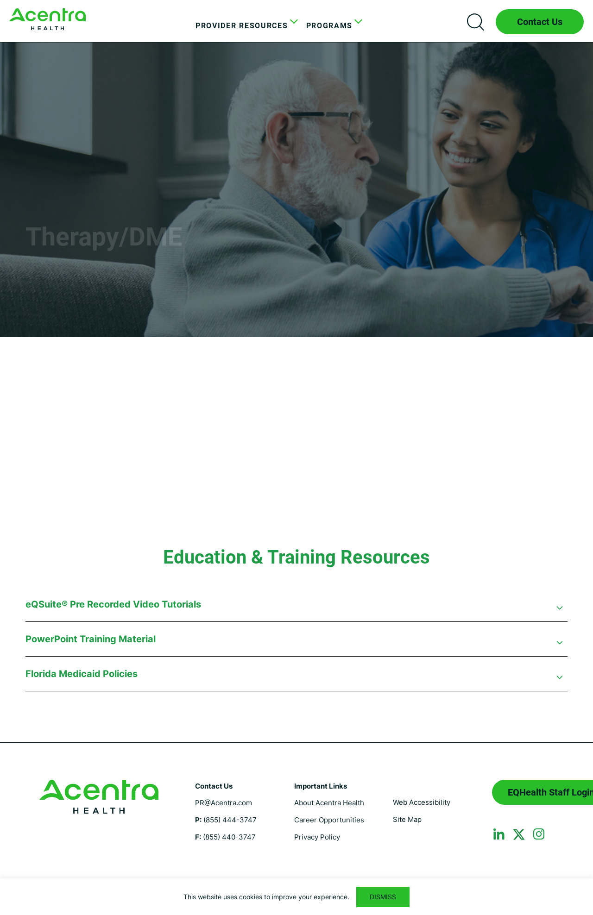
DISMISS (383, 897)
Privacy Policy (317, 837)
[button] (296, 609)
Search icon (475, 22)
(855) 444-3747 (230, 819)
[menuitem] (244, 26)
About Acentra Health (329, 802)
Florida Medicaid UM (47, 19)
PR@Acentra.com (223, 802)
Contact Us (539, 21)
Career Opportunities (329, 819)
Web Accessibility (421, 802)
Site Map (407, 819)
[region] (296, 896)
